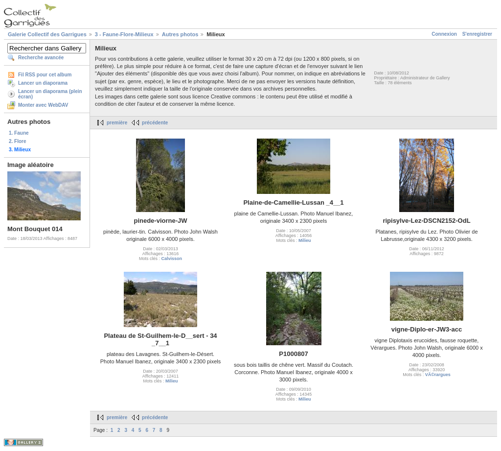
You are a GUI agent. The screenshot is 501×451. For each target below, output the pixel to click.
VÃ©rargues (438, 374)
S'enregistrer (477, 34)
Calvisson (171, 258)
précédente (155, 122)
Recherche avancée (41, 57)
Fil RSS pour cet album (44, 74)
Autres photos (180, 34)
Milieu (304, 240)
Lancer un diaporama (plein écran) (50, 94)
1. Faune (19, 133)
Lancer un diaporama (43, 83)
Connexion (444, 34)
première (117, 122)
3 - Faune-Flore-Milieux (124, 34)
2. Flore (17, 141)
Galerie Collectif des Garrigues (47, 34)
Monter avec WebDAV (43, 105)
